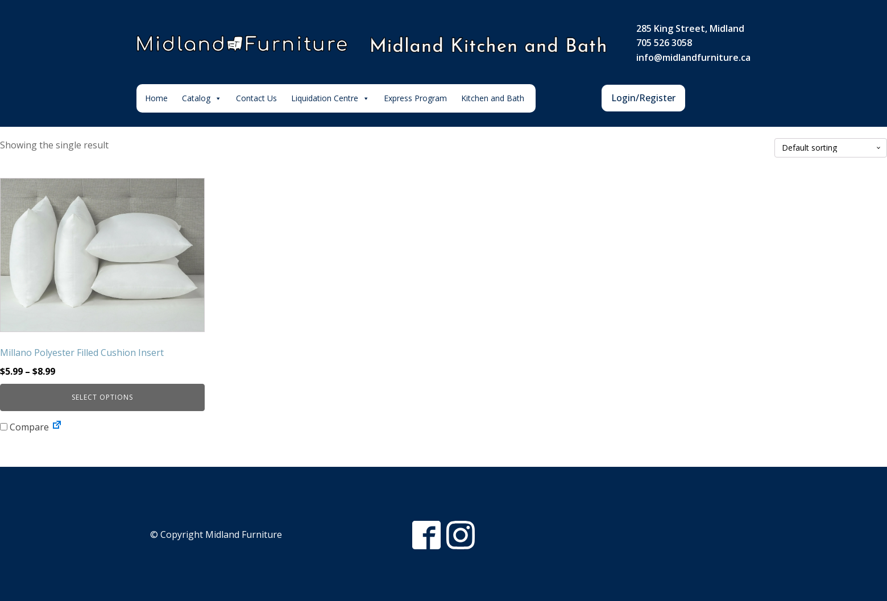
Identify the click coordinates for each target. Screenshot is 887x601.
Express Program (415, 98)
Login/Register (643, 98)
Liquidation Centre (330, 98)
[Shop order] (830, 148)
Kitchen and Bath (492, 98)
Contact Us (256, 98)
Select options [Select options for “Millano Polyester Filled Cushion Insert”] (102, 397)
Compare (24, 427)
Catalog (202, 98)
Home (156, 98)
